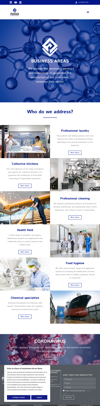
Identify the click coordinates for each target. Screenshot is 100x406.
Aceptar (39, 397)
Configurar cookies (18, 397)
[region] (27, 383)
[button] (88, 12)
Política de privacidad (14, 392)
